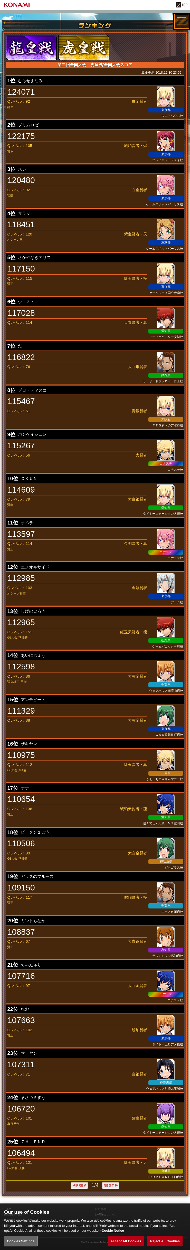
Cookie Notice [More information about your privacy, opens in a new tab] (113, 1235)
